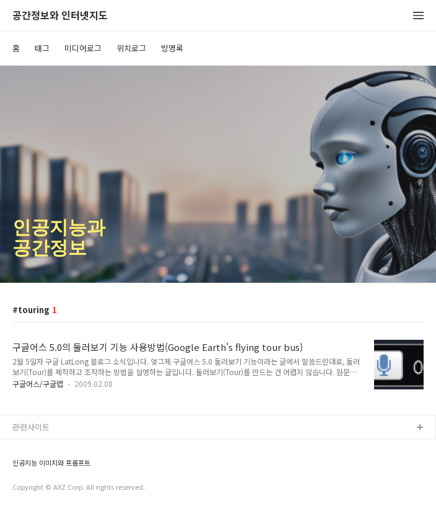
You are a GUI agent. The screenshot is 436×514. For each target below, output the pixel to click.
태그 (42, 48)
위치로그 (131, 48)
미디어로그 (83, 48)
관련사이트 (31, 427)
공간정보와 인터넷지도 (60, 15)
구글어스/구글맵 (37, 383)
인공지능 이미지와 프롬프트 (51, 463)
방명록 (172, 48)
